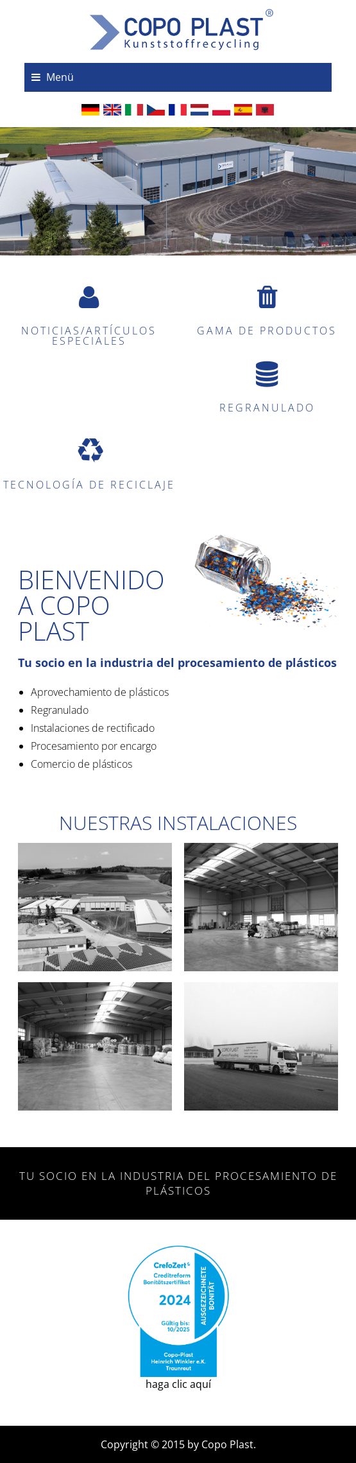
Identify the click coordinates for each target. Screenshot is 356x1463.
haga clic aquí (178, 1318)
